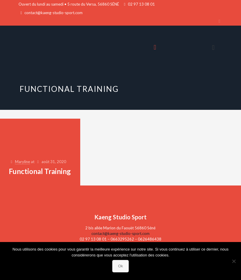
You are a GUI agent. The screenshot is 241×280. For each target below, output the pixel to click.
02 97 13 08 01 (141, 4)
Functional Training (40, 171)
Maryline (22, 161)
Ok (120, 266)
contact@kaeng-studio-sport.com (53, 12)
